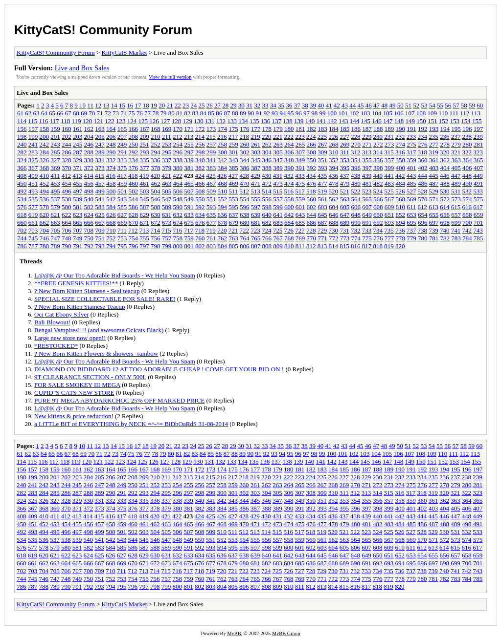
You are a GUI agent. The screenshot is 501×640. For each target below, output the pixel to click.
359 (411, 160)
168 (155, 128)
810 (289, 246)
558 (289, 199)
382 (200, 167)
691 (367, 222)
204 (89, 136)
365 (478, 160)
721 (233, 230)
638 (245, 214)
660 (22, 222)
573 (456, 199)
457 (100, 183)
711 (122, 230)
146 (377, 121)
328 (66, 160)
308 (312, 152)
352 (334, 160)
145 (365, 121)
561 (322, 199)
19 (154, 105)
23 (185, 105)
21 (169, 105)
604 (334, 207)
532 (467, 191)
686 (312, 222)
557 (278, 199)
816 (356, 246)
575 (478, 199)
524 (378, 191)
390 (289, 167)
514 (267, 191)
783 (456, 238)
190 (401, 128)
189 (389, 128)
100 (332, 113)
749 (78, 238)
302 (245, 152)
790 (66, 246)
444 (423, 175)
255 (189, 144)
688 (334, 222)
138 (288, 121)
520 (334, 191)
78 (155, 113)
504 (155, 191)
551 (211, 199)
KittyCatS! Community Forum (103, 29)
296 (178, 152)
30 (241, 105)
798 (155, 246)
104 (377, 113)
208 (133, 136)
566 (378, 199)
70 (92, 113)
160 (66, 128)
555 (256, 199)
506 (178, 191)
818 (378, 246)
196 (467, 128)
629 (144, 214)
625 (100, 214)
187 (367, 128)
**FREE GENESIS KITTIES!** (76, 283)
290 (111, 152)
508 (200, 191)
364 (467, 160)
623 (78, 214)
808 (267, 246)
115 (32, 121)
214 (200, 136)
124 (132, 121)
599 (278, 207)
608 (378, 207)
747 (55, 238)
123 (121, 121)
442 (400, 175)
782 (445, 238)
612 (423, 207)
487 (434, 183)
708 (89, 230)
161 (78, 128)
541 (100, 199)
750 (89, 238)
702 (22, 230)
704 (44, 230)
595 (233, 207)
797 (144, 246)
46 (368, 105)
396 (356, 167)
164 (111, 128)
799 (167, 246)
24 (193, 105)
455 (78, 183)
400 (401, 167)
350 (312, 160)
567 (389, 199)
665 (78, 222)
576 (22, 207)
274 (401, 144)
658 (467, 214)
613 (433, 207)
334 (133, 160)
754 (133, 238)
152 (444, 121)
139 (299, 121)
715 (166, 230)
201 (55, 136)
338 (178, 160)
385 (233, 167)
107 (410, 113)
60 (480, 105)
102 (354, 113)
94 (282, 113)
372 (89, 167)
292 (133, 152)
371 (78, 167)
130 (199, 121)
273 (389, 144)
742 (467, 230)
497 (78, 191)
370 (66, 167)
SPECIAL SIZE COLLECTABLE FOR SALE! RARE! (104, 298)
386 (245, 167)
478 (334, 183)
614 (445, 207)
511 (233, 191)
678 (223, 222)
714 (155, 230)
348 (289, 160)
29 (233, 105)
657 (456, 214)
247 (100, 144)
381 (189, 167)
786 (22, 246)
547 (167, 199)
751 (100, 238)
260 (245, 144)
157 (33, 128)
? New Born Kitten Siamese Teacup (79, 306)
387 (256, 167)
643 (300, 214)
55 (440, 105)
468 (223, 183)
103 (365, 113)
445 (433, 175)
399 (389, 167)
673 (167, 222)
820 (400, 246)
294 (155, 152)
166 (133, 128)
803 (211, 246)
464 (178, 183)
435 (322, 175)
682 (267, 222)
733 (367, 230)
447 (456, 175)
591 (189, 207)
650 (378, 214)
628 (133, 214)
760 (200, 238)
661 (33, 222)
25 (201, 105)
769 (300, 238)
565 (367, 199)
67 (68, 113)
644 (312, 214)
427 (233, 175)
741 (456, 230)
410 (44, 175)
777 (389, 238)
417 (122, 175)
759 (189, 238)
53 (424, 105)
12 (98, 105)
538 (66, 199)
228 (356, 136)
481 (367, 183)
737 (411, 230)
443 (411, 175)
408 (22, 175)
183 (322, 128)
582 (89, 207)
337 (167, 160)
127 (165, 121)
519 (322, 191)
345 (256, 160)
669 (122, 222)
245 (78, 144)
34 (273, 105)
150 (421, 121)
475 (300, 183)
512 (245, 191)
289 (100, 152)
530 (445, 191)
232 (400, 136)
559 (300, 199)
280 (467, 144)
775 (367, 238)
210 (155, 136)
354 (356, 160)
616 (467, 207)
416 (111, 175)
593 (211, 207)
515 (278, 191)
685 (300, 222)
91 (259, 113)
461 (144, 183)
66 (60, 113)
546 (155, 199)
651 (389, 214)
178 (267, 128)
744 (22, 238)
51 (408, 105)
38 (305, 105)
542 (111, 199)
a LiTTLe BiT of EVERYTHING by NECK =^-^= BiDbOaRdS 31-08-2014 (131, 423)
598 (267, 207)
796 (133, 246)
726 (289, 230)
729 (322, 230)
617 (478, 207)
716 (177, 230)
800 (178, 246)
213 (189, 136)
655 (434, 214)
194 (445, 128)
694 (401, 222)
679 (233, 222)
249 (122, 144)
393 (322, 167)
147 (388, 121)
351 (322, 160)
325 (33, 160)
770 (312, 238)
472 (267, 183)
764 (245, 238)
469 (233, 183)
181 (300, 128)
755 (144, 238)
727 (300, 230)
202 (66, 136)
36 (289, 105)
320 (445, 152)
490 (467, 183)
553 (233, 199)
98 (314, 113)
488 (445, 183)
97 (306, 113)
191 (411, 128)
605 (345, 207)
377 (144, 167)
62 (28, 113)
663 (55, 222)
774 (356, 238)
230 (378, 136)
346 (267, 160)
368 (44, 167)
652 (401, 214)
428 (245, 175)
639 (256, 214)
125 (143, 121)
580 (66, 207)
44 (352, 105)
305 (278, 152)
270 (356, 144)
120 (87, 121)
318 (423, 152)
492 (22, 191)
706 (66, 230)
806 (245, 246)
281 (478, 144)
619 (33, 214)
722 (245, 230)
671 (144, 222)
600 (289, 207)
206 (111, 136)
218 (245, 136)
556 (267, 199)
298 (200, 152)
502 (133, 191)
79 (163, 113)
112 (464, 113)
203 (78, 136)
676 (200, 222)
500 (111, 191)
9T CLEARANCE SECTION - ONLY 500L (90, 377)
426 (222, 175)
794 (111, 246)
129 (187, 121)
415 (100, 175)
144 (355, 121)
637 (233, 214)
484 (401, 183)
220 (267, 136)
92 (267, 113)
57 (456, 105)
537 (55, 199)
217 (233, 136)
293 (144, 152)
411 (55, 175)
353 (345, 160)
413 (77, 175)
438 (356, 175)
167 (144, 128)
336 (155, 160)
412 (66, 175)
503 (144, 191)
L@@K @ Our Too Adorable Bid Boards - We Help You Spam (114, 275)
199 (33, 136)
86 (219, 113)
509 (211, 191)
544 (133, 199)
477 (322, 183)
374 (111, 167)
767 (278, 238)
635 (211, 214)
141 (321, 121)
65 (52, 113)
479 (345, 183)
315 (389, 152)
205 (100, 136)
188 (378, 128)
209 (144, 136)
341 (211, 160)
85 (211, 113)
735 (389, 230)
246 (89, 144)
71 (100, 113)
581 (78, 207)
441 (389, 175)
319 (433, 152)
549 (189, 199)
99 (322, 113)
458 (111, 183)
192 (423, 128)
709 (100, 230)
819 (389, 246)
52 (416, 105)
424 (200, 175)
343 (233, 160)
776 (378, 238)
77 (147, 113)
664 (66, 222)
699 (456, 222)
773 (345, 238)
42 (337, 105)
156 (22, 128)
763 (233, 238)
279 (456, 144)
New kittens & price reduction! (74, 416)
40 (321, 105)
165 (122, 128)
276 (423, 144)
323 (478, 152)
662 (44, 222)
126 (154, 121)
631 (167, 214)
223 (300, 136)
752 (111, 238)
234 (423, 136)
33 (265, 105)
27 (217, 105)
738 (423, 230)
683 (278, 222)
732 (356, 230)
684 (289, 222)
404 (445, 167)
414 (88, 175)
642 (289, 214)
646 (334, 214)
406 (467, 167)
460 (133, 183)
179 (278, 128)
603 (322, 207)
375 (122, 167)
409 (33, 175)
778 (401, 238)
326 (44, 160)
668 (111, 222)
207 (122, 136)
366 (22, 167)
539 (78, 199)
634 (200, 214)
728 (311, 230)
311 (344, 152)
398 (378, 167)
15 (122, 105)
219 (255, 136)
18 (146, 105)
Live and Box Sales (82, 68)
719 (211, 230)
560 (312, 199)
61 (20, 113)
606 (356, 207)
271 (367, 144)
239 (478, 136)
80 (171, 113)
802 (200, 246)
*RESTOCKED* (56, 345)
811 (300, 246)
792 (89, 246)
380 (178, 167)
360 (423, 160)
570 (423, 199)
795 (122, 246)
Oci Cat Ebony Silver (61, 314)
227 (344, 136)
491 (478, 183)
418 (133, 175)
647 (345, 214)
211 (166, 136)
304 (267, 152)
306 (289, 152)
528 (423, 191)
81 (179, 113)
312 (356, 152)
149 (410, 121)
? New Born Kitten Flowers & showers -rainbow (96, 353)
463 (167, 183)
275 (411, 144)
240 (22, 144)
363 (456, 160)
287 (78, 152)
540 (89, 199)
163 (100, 128)
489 (456, 183)
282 (22, 152)
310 (334, 152)
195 (456, 128)
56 (448, 105)
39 (313, 105)
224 (311, 136)
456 (89, 183)
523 (367, 191)
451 (33, 183)
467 (211, 183)
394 (334, 167)
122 (109, 121)
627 (122, 214)
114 (21, 121)
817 (367, 246)
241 (33, 144)
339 (189, 160)
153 (454, 121)
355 (367, 160)
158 (44, 128)
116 (43, 121)
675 (189, 222)
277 (434, 144)
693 (389, 222)
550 (200, 199)
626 (111, 214)
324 (22, 160)
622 (66, 214)
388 (267, 167)
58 (464, 105)
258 (223, 144)
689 (345, 222)
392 (312, 167)
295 (167, 152)
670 (133, 222)
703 (33, 230)
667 (100, 222)
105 (388, 113)
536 (44, 199)
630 (155, 214)
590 (178, 207)
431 (278, 175)
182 (312, 128)
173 (211, 128)
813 (322, 246)
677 (211, 222)
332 (111, 160)
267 (322, 144)
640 (267, 214)
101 (343, 113)
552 (223, 199)
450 (22, 183)
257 (211, 144)
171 (189, 128)
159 (55, 128)
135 (254, 121)
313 (367, 152)
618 (22, 214)
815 (344, 246)
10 (82, 105)
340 (200, 160)
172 (200, 128)
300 (223, 152)
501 (122, 191)
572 (445, 199)
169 (167, 128)
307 (300, 152)
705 (55, 230)
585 (122, 207)
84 (203, 113)
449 (478, 175)
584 (111, 207)
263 (278, 144)
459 (122, 183)
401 (411, 167)
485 (411, 183)
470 (245, 183)
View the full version (170, 77)
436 (334, 175)
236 (445, 136)
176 (245, 128)
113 (475, 113)
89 (243, 113)
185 (345, 128)
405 (456, 167)
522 (356, 191)
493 (33, 191)
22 (178, 105)
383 (211, 167)
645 (322, 214)
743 (478, 230)
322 (467, 152)
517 (300, 191)
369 (55, 167)
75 (132, 113)
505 (167, 191)
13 (106, 105)
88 (235, 113)
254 (178, 144)
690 (356, 222)
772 (334, 238)
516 (289, 191)
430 (267, 175)
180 (289, 128)
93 (275, 113)
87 (227, 113)
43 (345, 105)
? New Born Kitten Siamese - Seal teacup (87, 291)
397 (367, 167)
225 (322, 136)
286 (66, 152)
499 (100, 191)
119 (76, 121)
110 (443, 113)
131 (210, 121)
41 (328, 105)
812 (311, 246)
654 (423, 214)
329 (78, 160)
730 (334, 230)
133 (232, 121)
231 (389, 136)
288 (89, 152)
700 (467, 222)
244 (66, 144)
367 (33, 167)
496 (66, 191)
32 (257, 105)
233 (411, 136)
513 (255, 191)
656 (445, 214)
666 (89, 222)
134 (243, 121)
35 (281, 105)
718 (200, 230)
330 (89, 160)
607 (367, 207)
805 (233, 246)
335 (144, 160)
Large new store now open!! (70, 337)
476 (312, 183)
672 (155, 222)
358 (401, 160)
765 (256, 238)
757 (167, 238)
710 (111, 230)
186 (356, 128)
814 (334, 246)
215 (211, 136)
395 (345, 167)
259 (233, 144)
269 (345, 144)
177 (256, 128)
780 (423, 238)
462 (155, 183)
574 (467, 199)
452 (44, 183)
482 (378, 183)
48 (384, 105)
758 (178, 238)
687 (322, 222)
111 (454, 113)
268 (334, 144)
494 (44, 191)
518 (311, 191)
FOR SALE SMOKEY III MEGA (77, 384)
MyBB (234, 633)
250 (133, 144)
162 (89, 128)
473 (278, 183)
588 (155, 207)
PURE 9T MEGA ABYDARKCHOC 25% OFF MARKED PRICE (119, 400)
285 (55, 152)
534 (22, 199)
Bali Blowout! (52, 322)
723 (255, 230)
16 (130, 105)
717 (189, 230)
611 (411, 207)
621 (55, 214)
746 (44, 238)
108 (421, 113)
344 (245, 160)
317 (411, 152)
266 (312, 144)
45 (360, 105)
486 (423, 183)
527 (411, 191)
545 (144, 199)
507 (189, 191)
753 (122, 238)
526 (400, 191)
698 (445, 222)
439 (367, 175)
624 (89, 214)
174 (223, 128)
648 (356, 214)
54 (432, 105)
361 (434, 160)
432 (289, 175)
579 (55, 207)
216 (222, 136)
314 (378, 152)
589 (167, 207)
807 (256, 246)
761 (211, 238)
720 (222, 230)
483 (389, 183)
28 (225, 105)
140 (310, 121)
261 (256, 144)
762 (223, 238)
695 (411, 222)
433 (300, 175)
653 (411, 214)
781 (434, 238)
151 (432, 121)
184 (334, 128)
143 (343, 121)
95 (291, 113)
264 (289, 144)
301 (233, 152)
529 (433, 191)
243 (55, 144)
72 (108, 113)
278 (445, 144)
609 (389, 207)
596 (245, 207)
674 (178, 222)
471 (256, 183)
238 (467, 136)
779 (411, 238)
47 (376, 105)
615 (456, 207)
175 (233, 128)
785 (478, 238)
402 (423, 167)
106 (399, 113)
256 (200, 144)
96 (299, 113)
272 (378, 144)
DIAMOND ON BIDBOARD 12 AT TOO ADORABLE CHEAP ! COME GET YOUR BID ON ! (159, 369)
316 (400, 152)
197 (478, 128)
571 (434, 199)
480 (356, 183)
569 (411, 199)
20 (162, 105)
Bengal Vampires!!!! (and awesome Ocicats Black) (98, 330)
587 (144, 207)
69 (84, 113)
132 (221, 121)
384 (223, 167)
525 (389, 191)
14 (114, 105)
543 (122, 199)
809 (278, 246)
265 (300, 144)
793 (100, 246)
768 (289, 238)
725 (278, 230)
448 (467, 175)
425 (211, 175)
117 (54, 121)
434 (311, 175)
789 (55, 246)
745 (33, 238)
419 (144, 175)
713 (144, 230)
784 (467, 238)
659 (478, 214)
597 (256, 207)
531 (456, 191)
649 (367, 214)
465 (189, 183)
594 (223, 207)
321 (456, 152)
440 (378, 175)
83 (195, 113)
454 (66, 183)
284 (44, 152)
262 (267, 144)
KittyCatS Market (124, 52)
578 (44, 207)
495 (55, 191)
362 (445, 160)
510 (223, 191)
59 (472, 105)
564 (356, 199)
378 (155, 167)
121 (98, 121)
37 (297, 105)
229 (367, 136)
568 (401, 199)
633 (189, 214)
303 (256, 152)
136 (266, 121)
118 (65, 121)
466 (200, 183)
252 (155, 144)
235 (433, 136)
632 (178, 214)
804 (223, 246)
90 (251, 113)
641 (278, 214)
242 (44, 144)
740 (445, 230)
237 (456, 136)
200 (44, 136)
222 (289, 136)
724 (267, 230)
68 (76, 113)
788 (44, 246)
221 (278, 136)
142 (332, 121)
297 (189, 152)
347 (278, 160)
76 (140, 113)
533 (478, 191)
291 (122, 152)
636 (223, 214)
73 (116, 113)
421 (166, 175)
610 (401, 207)
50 (400, 105)
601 (300, 207)
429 (255, 175)
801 (189, 246)
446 (445, 175)
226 (334, 136)
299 (211, 152)
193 (434, 128)
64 (44, 113)
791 (78, 246)
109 (432, 113)
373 (100, 167)
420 (155, 175)
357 (389, 160)
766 (267, 238)
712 (133, 230)
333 (122, 160)
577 (33, 207)
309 (322, 152)
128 (177, 121)
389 (278, 167)
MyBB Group (286, 633)
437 (344, 175)
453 (55, 183)
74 (123, 113)
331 (100, 160)
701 (478, 222)
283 (33, 152)
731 (344, 230)
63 (36, 113)
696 (423, 222)
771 (322, 238)
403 (434, 167)
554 (245, 199)
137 (276, 121)
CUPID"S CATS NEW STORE (74, 392)
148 (399, 121)
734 (378, 230)
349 (300, 160)
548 (178, 199)
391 (300, 167)
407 (478, 167)
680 (245, 222)
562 (334, 199)
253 (167, 144)
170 (178, 128)
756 (155, 238)
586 (133, 207)
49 (392, 105)
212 (177, 136)
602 (312, 207)
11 (90, 105)
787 (33, 246)
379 (167, 167)
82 (187, 113)
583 (100, 207)
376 (133, 167)
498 (89, 191)
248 (111, 144)
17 (138, 105)
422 (177, 175)
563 (345, 199)
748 (66, 238)
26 (209, 105)
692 (378, 222)
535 (33, 199)
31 (249, 105)
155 (477, 121)
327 (55, 160)
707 (78, 230)
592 (200, 207)
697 (434, 222)
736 (400, 230)
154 (466, 121)
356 (378, 160)
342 (223, 160)
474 (289, 183)
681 (256, 222)
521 (344, 191)
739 (433, 230)
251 (144, 144)
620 (44, 214)
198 (22, 136)
